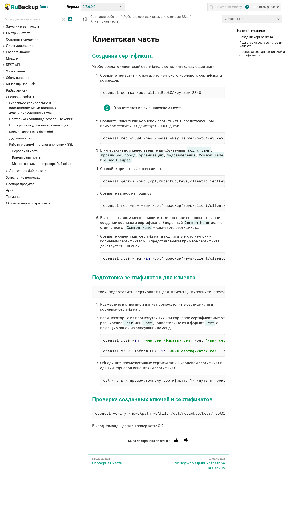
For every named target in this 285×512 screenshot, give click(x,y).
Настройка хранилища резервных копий (41, 119)
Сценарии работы (20, 97)
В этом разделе (266, 7)
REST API (13, 65)
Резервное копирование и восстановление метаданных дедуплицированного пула (32, 108)
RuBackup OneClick (20, 84)
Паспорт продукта (20, 184)
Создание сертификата (256, 37)
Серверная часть (25, 151)
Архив (11, 190)
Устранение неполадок (24, 178)
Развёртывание (18, 52)
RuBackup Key (16, 90)
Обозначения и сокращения (28, 203)
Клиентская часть (26, 158)
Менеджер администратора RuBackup (41, 164)
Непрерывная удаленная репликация (38, 125)
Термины (13, 197)
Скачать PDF (233, 19)
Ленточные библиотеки (27, 171)
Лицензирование (19, 46)
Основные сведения (22, 39)
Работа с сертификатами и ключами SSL (41, 145)
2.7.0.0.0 (89, 7)
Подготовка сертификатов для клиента (261, 44)
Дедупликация (20, 138)
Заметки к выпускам (22, 27)
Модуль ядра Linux (31, 132)
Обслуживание (17, 78)
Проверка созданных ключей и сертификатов (262, 53)
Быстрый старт (18, 33)
